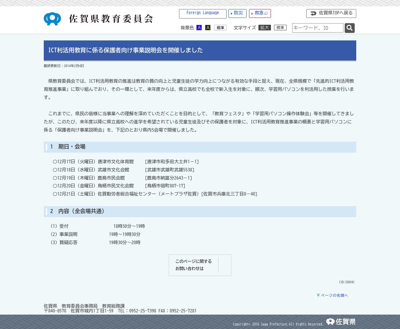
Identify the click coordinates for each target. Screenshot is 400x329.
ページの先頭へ (334, 295)
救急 (261, 13)
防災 (238, 12)
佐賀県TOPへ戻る (336, 12)
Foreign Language (203, 13)
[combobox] (317, 28)
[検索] (350, 28)
